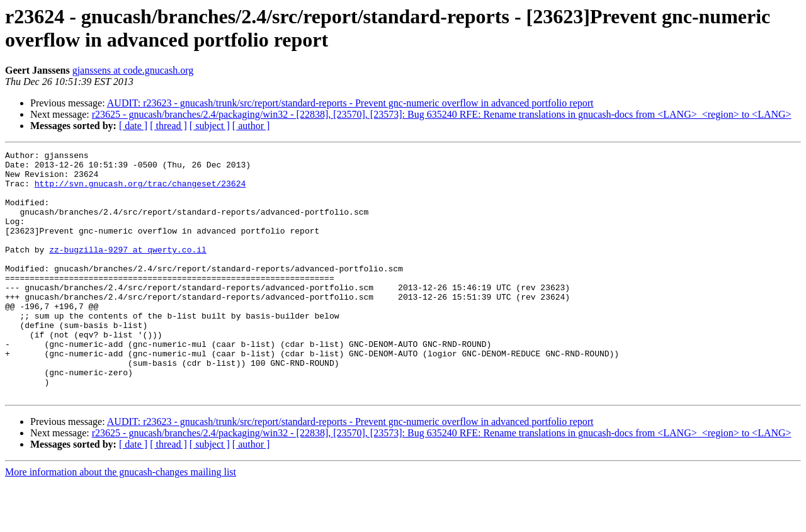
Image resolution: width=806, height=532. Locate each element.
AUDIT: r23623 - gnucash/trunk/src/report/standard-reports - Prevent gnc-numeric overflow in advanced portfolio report (350, 103)
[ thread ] (168, 125)
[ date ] (133, 125)
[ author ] (251, 125)
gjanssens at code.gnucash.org (133, 70)
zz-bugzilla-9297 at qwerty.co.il (128, 270)
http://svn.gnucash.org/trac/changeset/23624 (140, 190)
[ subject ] (210, 125)
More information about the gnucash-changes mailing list (120, 521)
